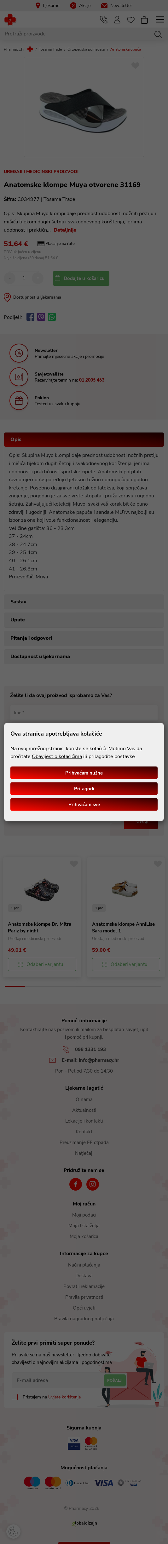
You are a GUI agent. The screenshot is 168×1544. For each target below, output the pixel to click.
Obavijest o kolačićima (57, 756)
